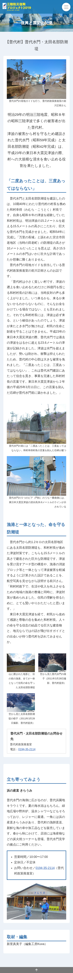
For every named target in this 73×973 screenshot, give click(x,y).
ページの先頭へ (36, 970)
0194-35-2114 (26, 749)
